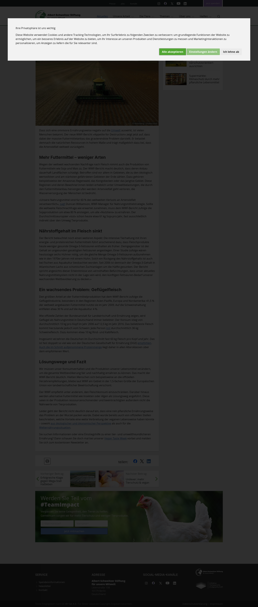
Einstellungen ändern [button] (203, 52)
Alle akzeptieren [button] (172, 52)
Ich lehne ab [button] (231, 52)
